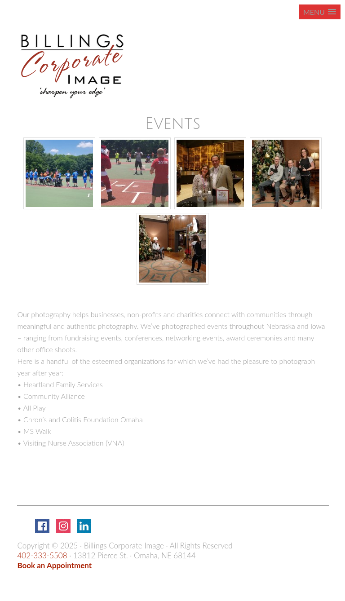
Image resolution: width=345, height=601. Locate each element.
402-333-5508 (42, 555)
